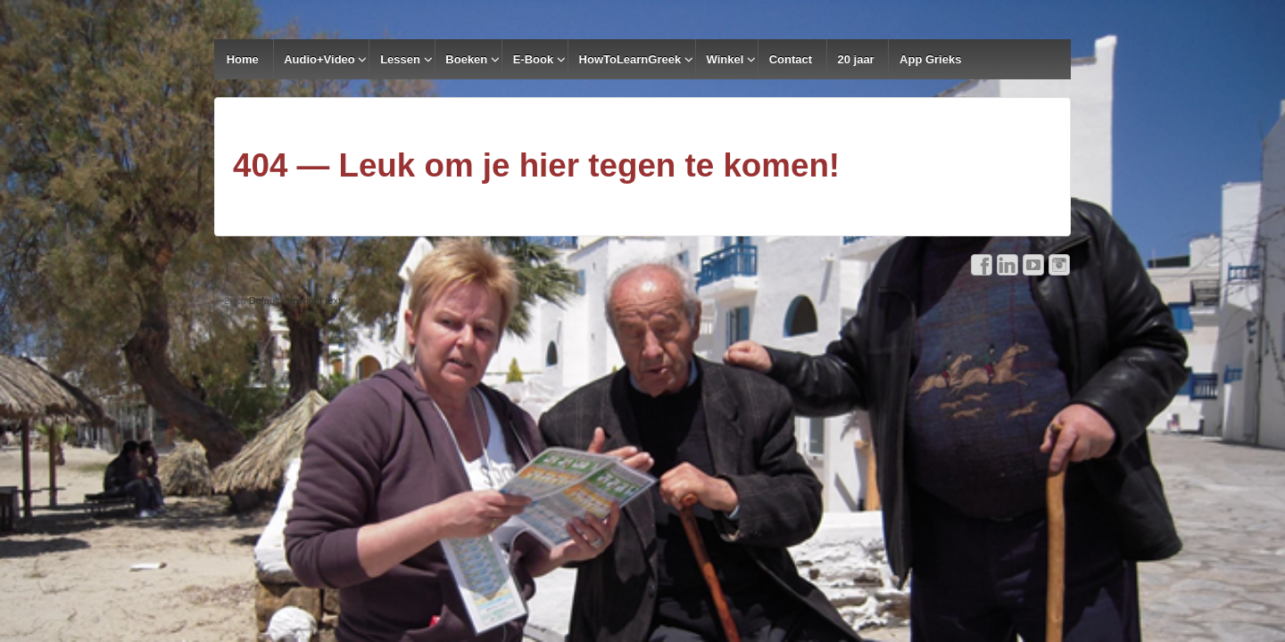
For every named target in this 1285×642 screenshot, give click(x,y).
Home (243, 59)
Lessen (400, 59)
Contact (790, 59)
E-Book (533, 59)
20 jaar (855, 59)
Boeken (466, 59)
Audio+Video (319, 59)
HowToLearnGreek (630, 59)
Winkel (725, 59)
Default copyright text (293, 300)
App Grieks (930, 59)
